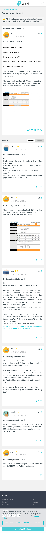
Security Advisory (38, 505)
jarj (12, 33)
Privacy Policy (6, 505)
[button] (41, 130)
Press (35, 495)
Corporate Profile (7, 499)
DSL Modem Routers (10, 10)
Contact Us (5, 502)
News (34, 499)
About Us (5, 495)
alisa (12, 271)
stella (13, 146)
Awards (35, 502)
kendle (13, 412)
